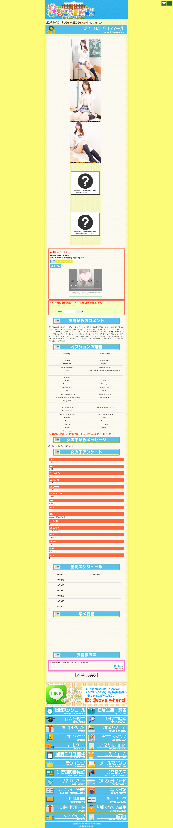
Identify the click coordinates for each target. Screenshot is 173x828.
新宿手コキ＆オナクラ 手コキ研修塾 (87, 824)
